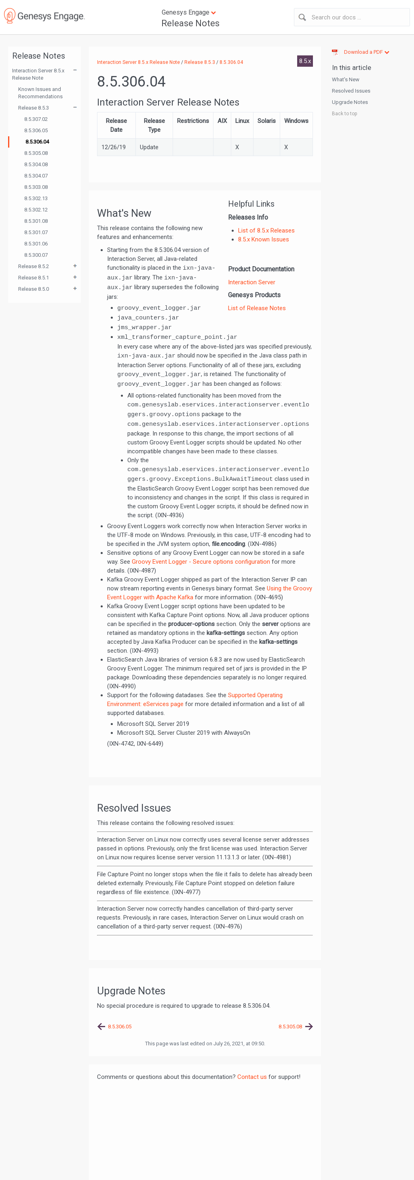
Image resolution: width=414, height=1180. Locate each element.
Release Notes (190, 23)
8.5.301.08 (36, 221)
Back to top (344, 113)
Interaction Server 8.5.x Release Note (38, 74)
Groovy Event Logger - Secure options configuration (201, 561)
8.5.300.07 (36, 255)
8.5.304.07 (36, 176)
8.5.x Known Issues (263, 239)
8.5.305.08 (36, 153)
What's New (345, 79)
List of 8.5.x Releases (266, 230)
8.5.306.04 (37, 142)
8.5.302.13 (36, 198)
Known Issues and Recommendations (40, 92)
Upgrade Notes (350, 102)
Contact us (252, 1077)
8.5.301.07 (36, 232)
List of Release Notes (257, 308)
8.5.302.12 (36, 210)
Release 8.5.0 (33, 289)
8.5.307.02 (36, 119)
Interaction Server (251, 282)
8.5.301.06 (36, 244)
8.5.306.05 (36, 130)
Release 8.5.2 (33, 266)
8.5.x (305, 61)
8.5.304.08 (36, 164)
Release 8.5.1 (33, 278)
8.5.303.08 (36, 187)
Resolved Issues (351, 91)
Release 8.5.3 (33, 108)
